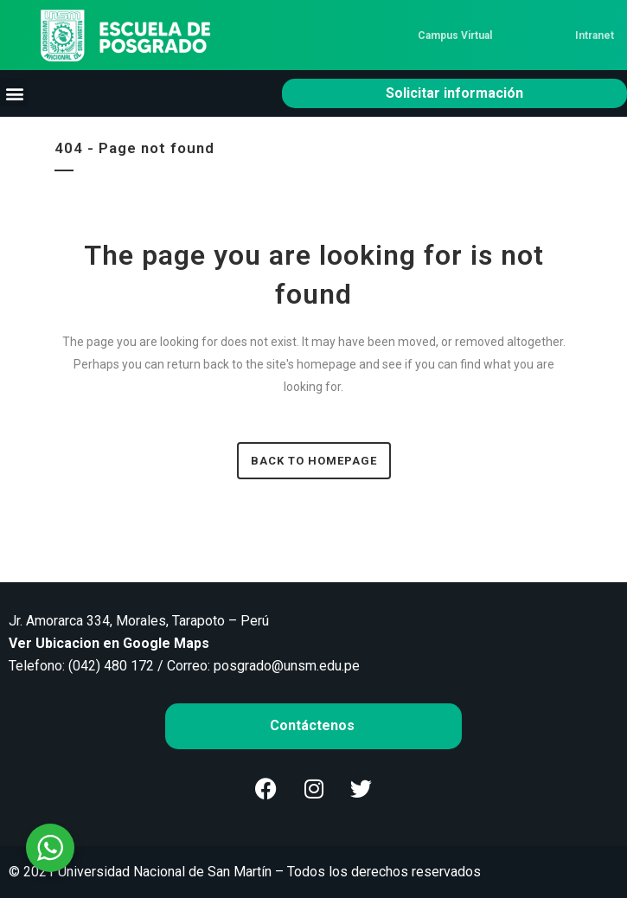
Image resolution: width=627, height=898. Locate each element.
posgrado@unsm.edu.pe (287, 665)
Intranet (594, 35)
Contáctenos (314, 725)
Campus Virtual (455, 35)
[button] (14, 93)
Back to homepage (314, 460)
